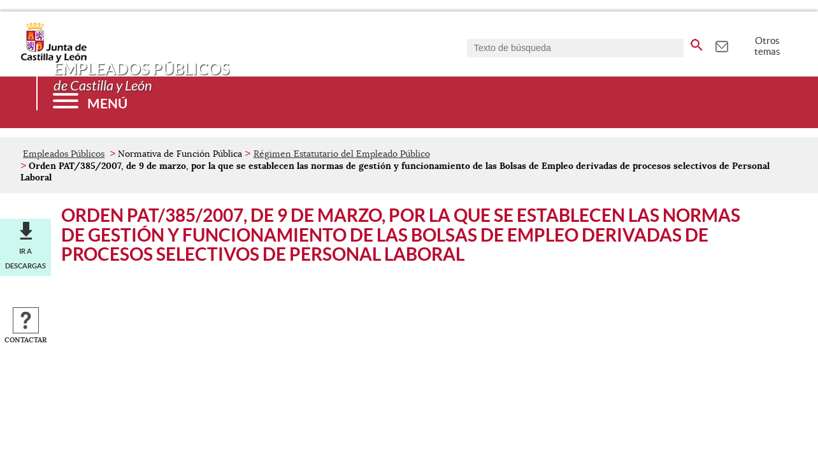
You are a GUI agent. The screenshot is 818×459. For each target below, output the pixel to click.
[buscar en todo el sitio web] (697, 42)
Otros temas (767, 46)
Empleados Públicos (63, 153)
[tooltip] (721, 44)
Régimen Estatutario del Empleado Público (342, 153)
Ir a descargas (25, 258)
